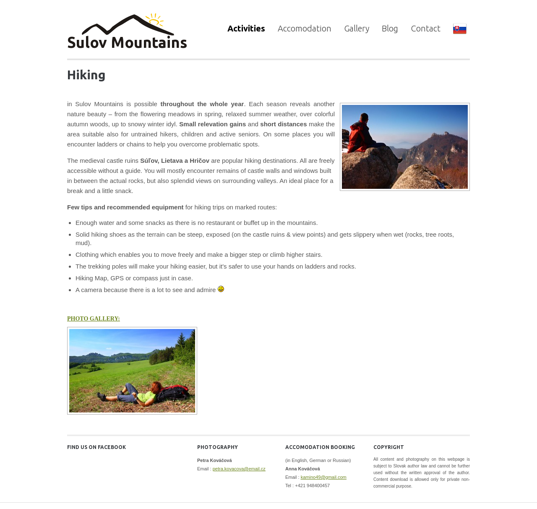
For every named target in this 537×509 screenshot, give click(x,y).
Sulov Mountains (127, 42)
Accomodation (304, 28)
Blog (390, 28)
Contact (426, 28)
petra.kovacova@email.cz (239, 468)
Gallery (356, 28)
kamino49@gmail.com (324, 477)
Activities (246, 28)
